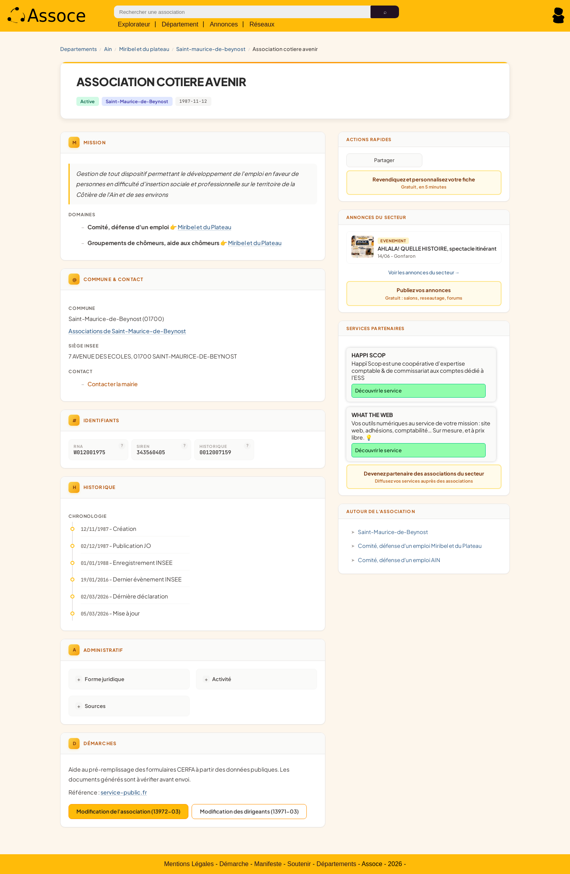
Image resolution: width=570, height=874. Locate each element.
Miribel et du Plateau (144, 48)
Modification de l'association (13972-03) (128, 811)
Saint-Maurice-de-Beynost (210, 48)
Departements (78, 48)
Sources (95, 705)
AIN (108, 48)
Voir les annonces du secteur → (424, 272)
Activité (221, 679)
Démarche (234, 864)
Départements (337, 864)
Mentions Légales (189, 864)
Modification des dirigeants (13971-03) (249, 811)
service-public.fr (124, 792)
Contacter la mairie (112, 383)
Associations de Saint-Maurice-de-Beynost (127, 330)
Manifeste (267, 864)
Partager (384, 160)
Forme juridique (104, 679)
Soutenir (299, 864)
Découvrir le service (378, 390)
